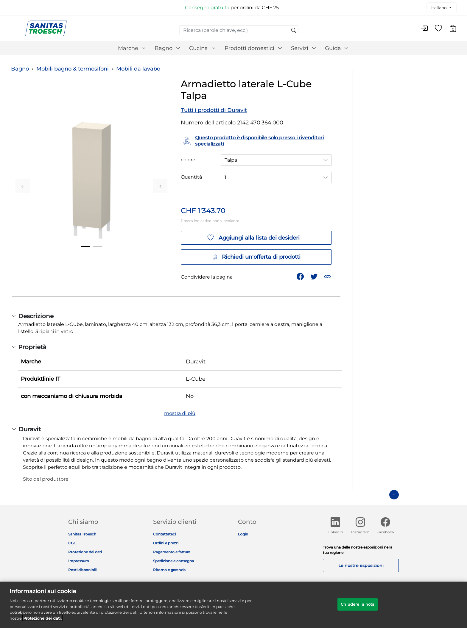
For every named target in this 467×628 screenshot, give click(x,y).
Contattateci (164, 534)
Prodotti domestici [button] (254, 48)
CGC (72, 543)
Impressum (78, 561)
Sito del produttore (46, 479)
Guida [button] (337, 48)
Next (160, 186)
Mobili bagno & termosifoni (72, 68)
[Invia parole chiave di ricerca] (293, 30)
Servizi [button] (304, 48)
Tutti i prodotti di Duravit (214, 110)
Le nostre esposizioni (361, 565)
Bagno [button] (168, 48)
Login (243, 534)
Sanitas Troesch (82, 534)
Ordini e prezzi (165, 543)
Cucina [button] (202, 48)
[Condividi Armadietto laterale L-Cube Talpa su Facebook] (301, 276)
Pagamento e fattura (171, 552)
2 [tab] (97, 246)
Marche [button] (132, 48)
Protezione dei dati (85, 552)
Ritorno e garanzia (169, 570)
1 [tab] (85, 246)
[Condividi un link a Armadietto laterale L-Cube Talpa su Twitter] (314, 276)
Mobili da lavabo (138, 68)
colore (188, 160)
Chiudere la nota (357, 608)
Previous (22, 186)
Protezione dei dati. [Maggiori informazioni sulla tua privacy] (42, 622)
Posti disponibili (82, 570)
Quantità (191, 177)
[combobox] (238, 30)
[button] (328, 276)
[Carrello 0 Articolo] (456, 29)
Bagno (20, 68)
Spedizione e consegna (173, 561)
